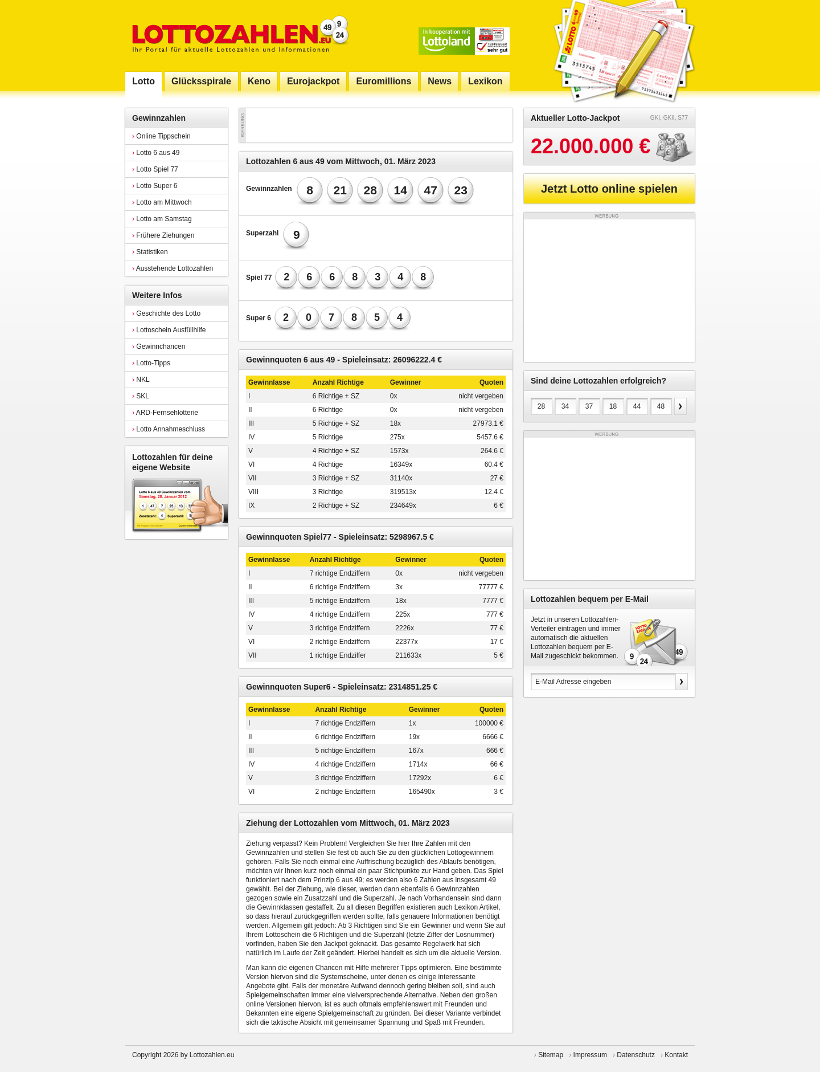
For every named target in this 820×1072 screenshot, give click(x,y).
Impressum (590, 1055)
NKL (141, 380)
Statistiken (150, 252)
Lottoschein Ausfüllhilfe (169, 330)
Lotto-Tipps (151, 363)
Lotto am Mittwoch (162, 202)
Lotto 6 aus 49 (155, 153)
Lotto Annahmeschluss (168, 429)
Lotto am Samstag (162, 219)
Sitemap (550, 1055)
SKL (140, 396)
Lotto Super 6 (154, 186)
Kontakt (676, 1055)
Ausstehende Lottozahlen (172, 268)
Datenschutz (636, 1055)
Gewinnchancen (158, 346)
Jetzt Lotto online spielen (609, 188)
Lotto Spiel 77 (155, 169)
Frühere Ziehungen (163, 235)
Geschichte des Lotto (166, 313)
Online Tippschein (161, 136)
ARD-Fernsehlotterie (165, 413)
